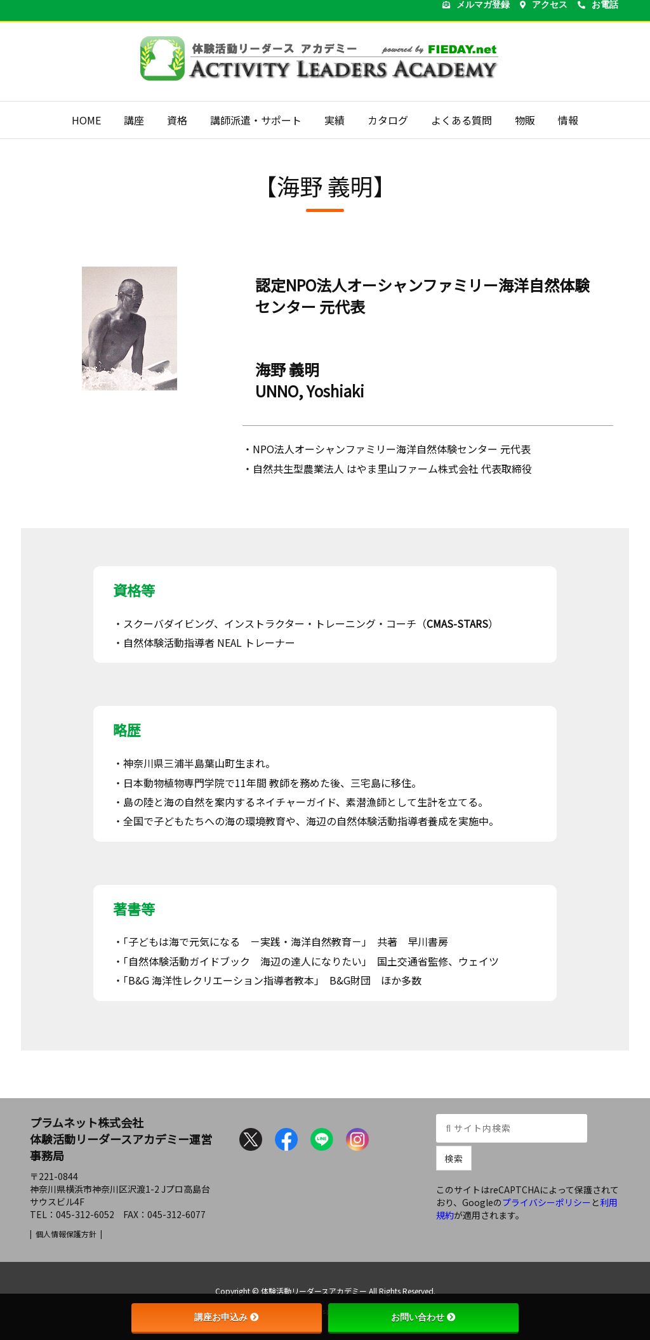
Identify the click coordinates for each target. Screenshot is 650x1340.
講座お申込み (226, 1317)
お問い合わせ (423, 1317)
